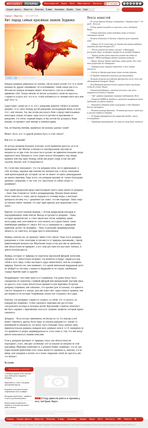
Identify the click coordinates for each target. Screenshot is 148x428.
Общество (28, 9)
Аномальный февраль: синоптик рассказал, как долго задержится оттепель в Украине (111, 91)
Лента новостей (51, 3)
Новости (127, 419)
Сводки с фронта (13, 9)
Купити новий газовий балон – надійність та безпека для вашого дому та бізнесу (17, 405)
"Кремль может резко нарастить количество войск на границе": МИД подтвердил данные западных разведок (112, 56)
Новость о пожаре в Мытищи (16, 412)
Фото (72, 3)
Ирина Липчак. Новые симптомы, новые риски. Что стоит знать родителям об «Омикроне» (114, 62)
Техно (78, 9)
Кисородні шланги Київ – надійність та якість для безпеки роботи (18, 397)
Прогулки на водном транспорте (64, 412)
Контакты (97, 3)
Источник (9, 362)
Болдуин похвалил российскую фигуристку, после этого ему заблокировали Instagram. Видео (114, 80)
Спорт (85, 9)
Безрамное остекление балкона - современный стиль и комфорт (16, 390)
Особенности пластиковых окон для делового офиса (36, 413)
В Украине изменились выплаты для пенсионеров (111, 76)
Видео (64, 3)
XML (119, 419)
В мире (49, 9)
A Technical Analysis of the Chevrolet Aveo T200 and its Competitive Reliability (18, 376)
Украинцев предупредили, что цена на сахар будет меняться (117, 122)
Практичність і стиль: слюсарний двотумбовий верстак (17, 384)
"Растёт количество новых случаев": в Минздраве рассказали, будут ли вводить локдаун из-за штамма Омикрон (113, 51)
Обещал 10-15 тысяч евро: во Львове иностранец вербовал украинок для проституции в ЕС (114, 45)
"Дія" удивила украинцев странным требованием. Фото (115, 96)
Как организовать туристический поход (39, 412)
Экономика (59, 9)
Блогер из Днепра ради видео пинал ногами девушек (114, 72)
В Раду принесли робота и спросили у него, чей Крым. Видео (57, 400)
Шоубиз (70, 9)
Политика (39, 9)
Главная (8, 16)
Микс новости (84, 3)
